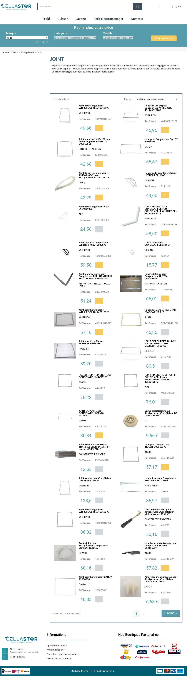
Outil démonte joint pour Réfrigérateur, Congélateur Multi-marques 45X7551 (159, 511)
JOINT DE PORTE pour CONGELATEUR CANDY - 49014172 (92, 413)
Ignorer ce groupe (42, 42)
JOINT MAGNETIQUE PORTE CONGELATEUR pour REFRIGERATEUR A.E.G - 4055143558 (160, 378)
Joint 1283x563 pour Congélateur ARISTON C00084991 (156, 276)
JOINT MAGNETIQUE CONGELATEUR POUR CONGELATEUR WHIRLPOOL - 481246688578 (161, 210)
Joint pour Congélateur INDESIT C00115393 (157, 445)
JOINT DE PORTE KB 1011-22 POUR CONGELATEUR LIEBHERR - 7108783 (160, 343)
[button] (99, 128)
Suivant (171, 613)
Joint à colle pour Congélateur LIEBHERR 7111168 (161, 174)
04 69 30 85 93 (17, 657)
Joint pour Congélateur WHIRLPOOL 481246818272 (94, 510)
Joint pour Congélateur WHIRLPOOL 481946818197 (94, 106)
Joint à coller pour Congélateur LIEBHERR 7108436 (95, 479)
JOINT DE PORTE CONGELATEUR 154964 (157, 243)
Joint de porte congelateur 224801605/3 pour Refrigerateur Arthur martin (94, 175)
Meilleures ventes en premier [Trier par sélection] (157, 99)
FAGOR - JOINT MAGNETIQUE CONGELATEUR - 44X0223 (95, 375)
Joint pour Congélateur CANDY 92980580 (95, 577)
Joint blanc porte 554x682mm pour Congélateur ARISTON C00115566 (94, 141)
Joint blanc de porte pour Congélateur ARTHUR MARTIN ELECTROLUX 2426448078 (95, 276)
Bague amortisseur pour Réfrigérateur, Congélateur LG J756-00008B (161, 413)
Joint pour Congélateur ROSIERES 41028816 (91, 342)
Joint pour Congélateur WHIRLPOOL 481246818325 (94, 310)
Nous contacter (17, 649)
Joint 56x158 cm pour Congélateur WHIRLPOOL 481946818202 (158, 107)
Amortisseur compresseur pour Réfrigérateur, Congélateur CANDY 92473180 (161, 579)
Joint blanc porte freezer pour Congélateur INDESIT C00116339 (161, 545)
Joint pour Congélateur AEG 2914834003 (94, 207)
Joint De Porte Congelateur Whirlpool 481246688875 (93, 243)
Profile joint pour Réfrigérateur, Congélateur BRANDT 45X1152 (93, 545)
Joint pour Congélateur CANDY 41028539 (161, 140)
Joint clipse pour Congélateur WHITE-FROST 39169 (160, 479)
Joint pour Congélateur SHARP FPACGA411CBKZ (161, 310)
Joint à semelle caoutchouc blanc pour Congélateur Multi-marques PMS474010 (95, 446)
